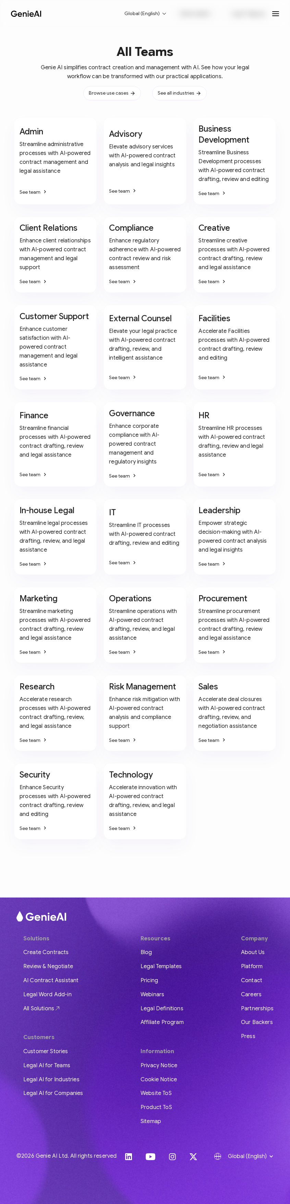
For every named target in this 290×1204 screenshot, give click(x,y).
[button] (145, 14)
